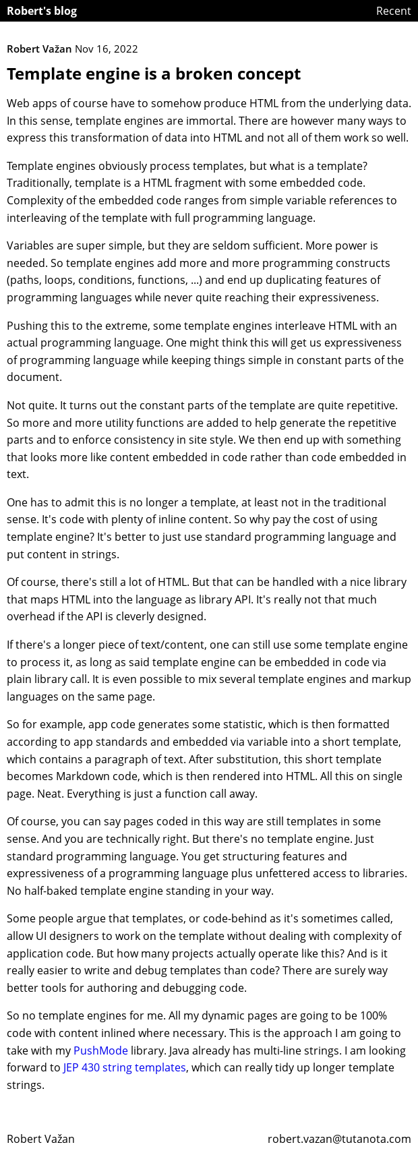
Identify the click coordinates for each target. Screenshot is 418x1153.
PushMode (100, 1050)
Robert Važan (41, 1138)
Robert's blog (42, 10)
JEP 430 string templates (124, 1067)
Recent (393, 10)
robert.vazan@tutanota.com (339, 1138)
